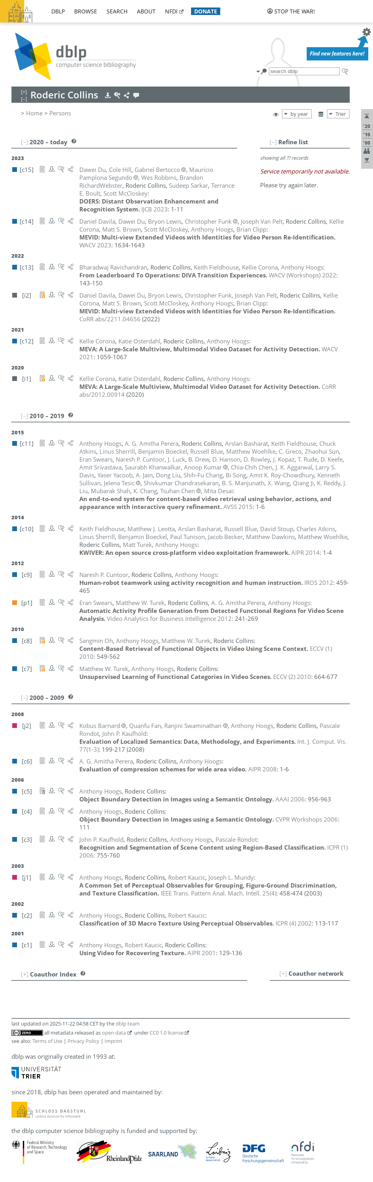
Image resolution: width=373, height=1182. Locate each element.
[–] (273, 142)
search (117, 11)
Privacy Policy (83, 1040)
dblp (58, 11)
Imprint (113, 1040)
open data (114, 1032)
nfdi (171, 11)
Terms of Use (47, 1040)
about (146, 11)
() (218, 893)
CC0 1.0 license (167, 1032)
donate (205, 11)
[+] (283, 973)
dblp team (128, 1023)
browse (85, 11)
